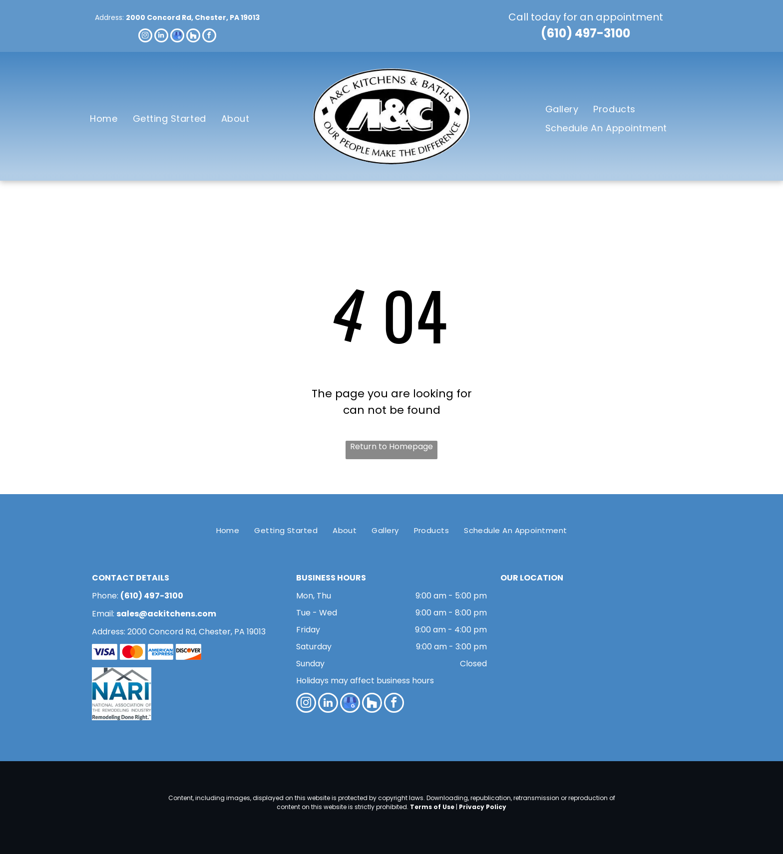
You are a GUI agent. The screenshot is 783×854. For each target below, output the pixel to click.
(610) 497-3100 (585, 33)
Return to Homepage (391, 446)
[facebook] (209, 36)
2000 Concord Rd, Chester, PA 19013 (193, 17)
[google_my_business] (177, 36)
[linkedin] (161, 36)
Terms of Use (432, 807)
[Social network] (193, 36)
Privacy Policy (482, 807)
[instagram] (145, 36)
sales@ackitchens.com (166, 613)
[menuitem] (103, 118)
